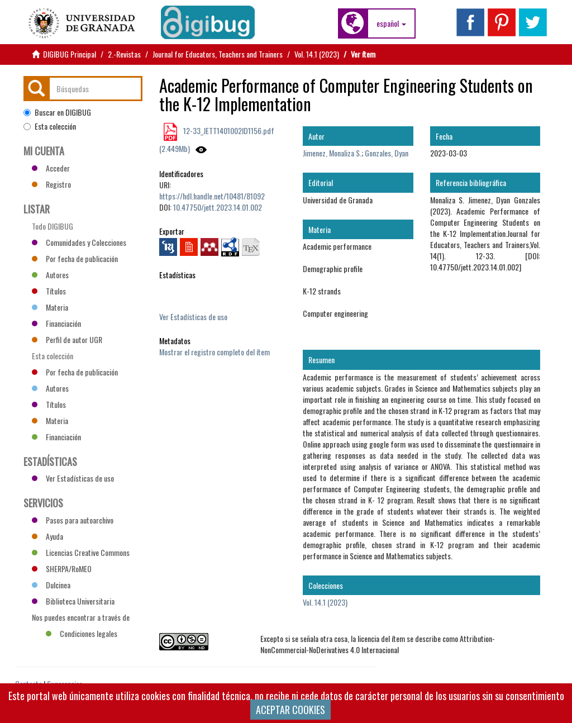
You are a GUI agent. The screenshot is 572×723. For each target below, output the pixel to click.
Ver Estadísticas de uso (193, 316)
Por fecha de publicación (75, 258)
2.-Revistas (124, 54)
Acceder (51, 168)
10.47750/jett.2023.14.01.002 (217, 207)
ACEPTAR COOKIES (290, 709)
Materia (50, 307)
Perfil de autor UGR (67, 339)
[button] (391, 23)
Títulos (49, 291)
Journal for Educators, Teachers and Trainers (217, 54)
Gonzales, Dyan (386, 153)
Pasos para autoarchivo (72, 520)
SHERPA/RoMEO (62, 568)
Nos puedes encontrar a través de (81, 618)
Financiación (56, 323)
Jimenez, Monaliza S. (332, 153)
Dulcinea (51, 585)
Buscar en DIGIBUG (57, 112)
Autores (50, 274)
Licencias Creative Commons (81, 552)
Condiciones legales (81, 633)
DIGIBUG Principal (69, 54)
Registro (51, 184)
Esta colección (49, 126)
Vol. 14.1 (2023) (316, 54)
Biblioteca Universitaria (73, 601)
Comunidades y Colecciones (79, 242)
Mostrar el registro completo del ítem (214, 352)
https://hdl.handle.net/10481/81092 (212, 196)
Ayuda (47, 536)
